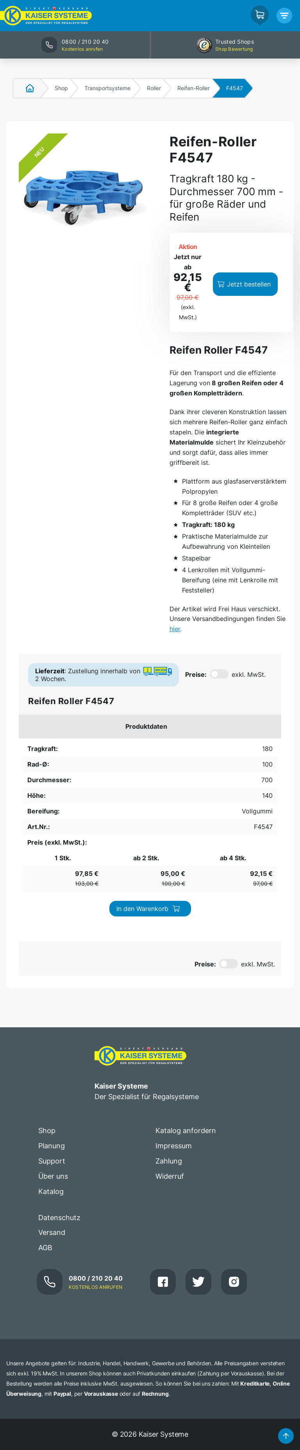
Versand (51, 933)
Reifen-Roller (193, 88)
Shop (61, 88)
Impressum (173, 846)
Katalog (51, 892)
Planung (51, 846)
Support (51, 862)
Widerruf (169, 876)
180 (28, 603)
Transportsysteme (107, 88)
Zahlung (168, 862)
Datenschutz (59, 918)
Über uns (53, 876)
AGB (45, 948)
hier (279, 486)
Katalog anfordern (185, 831)
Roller (154, 88)
